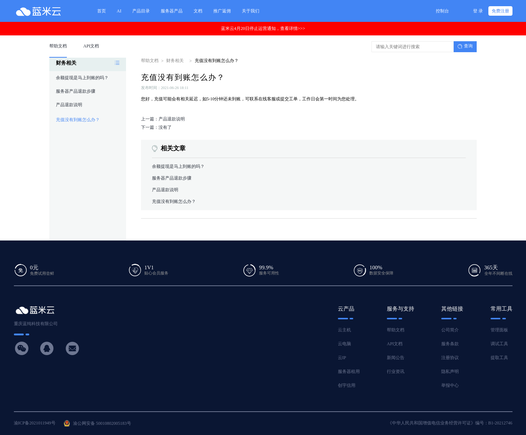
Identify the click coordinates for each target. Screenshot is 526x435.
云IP (342, 357)
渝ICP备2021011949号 (35, 423)
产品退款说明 (69, 104)
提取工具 (499, 357)
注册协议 (450, 357)
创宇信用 (346, 385)
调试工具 (499, 343)
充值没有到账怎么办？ (78, 119)
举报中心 (450, 385)
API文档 (395, 343)
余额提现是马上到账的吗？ (82, 77)
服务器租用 (349, 371)
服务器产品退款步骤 (75, 91)
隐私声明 (450, 371)
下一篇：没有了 (156, 127)
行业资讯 (395, 371)
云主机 (344, 329)
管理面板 (499, 329)
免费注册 (500, 11)
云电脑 (344, 343)
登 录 (478, 11)
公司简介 (450, 329)
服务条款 (450, 343)
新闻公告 (395, 357)
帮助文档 (150, 60)
